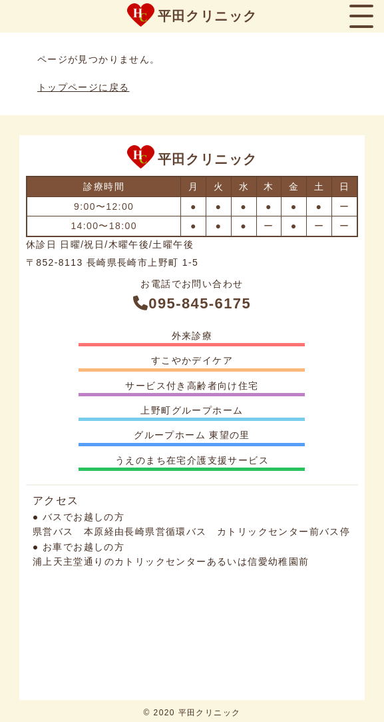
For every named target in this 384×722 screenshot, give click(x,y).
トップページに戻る (83, 87)
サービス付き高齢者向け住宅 (191, 385)
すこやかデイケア (192, 360)
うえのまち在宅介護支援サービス (192, 460)
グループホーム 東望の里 (192, 435)
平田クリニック (208, 16)
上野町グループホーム (191, 410)
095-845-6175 (192, 303)
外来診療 (192, 335)
